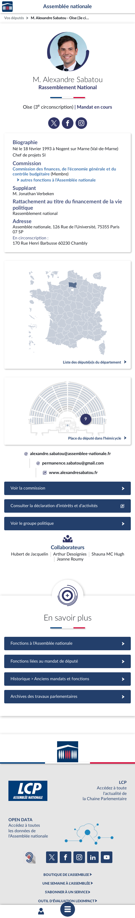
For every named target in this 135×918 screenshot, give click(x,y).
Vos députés (14, 18)
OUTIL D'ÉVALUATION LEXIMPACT (66, 869)
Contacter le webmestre (110, 883)
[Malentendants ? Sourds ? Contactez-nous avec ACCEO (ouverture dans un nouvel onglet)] (29, 826)
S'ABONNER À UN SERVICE (66, 861)
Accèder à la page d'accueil (7, 7)
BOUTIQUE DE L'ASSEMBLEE (66, 843)
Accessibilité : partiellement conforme (61, 883)
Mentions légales (18, 883)
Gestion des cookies (74, 888)
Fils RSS (51, 888)
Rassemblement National (67, 87)
